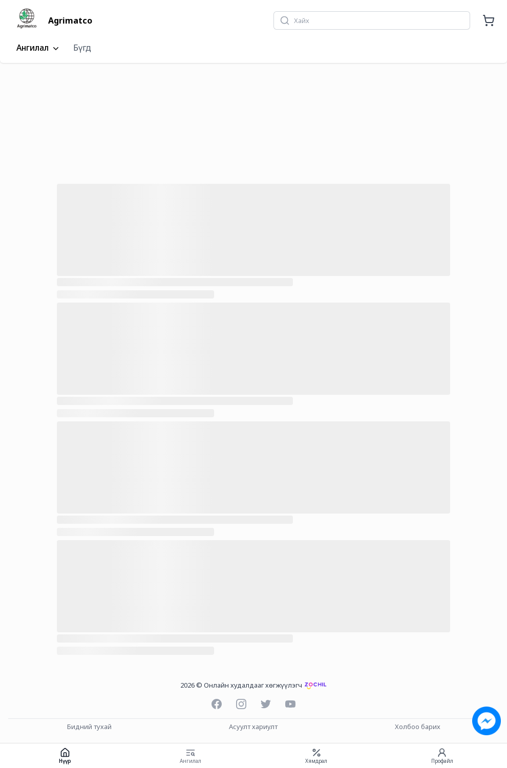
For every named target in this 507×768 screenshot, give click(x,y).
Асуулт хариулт (253, 727)
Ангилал (38, 48)
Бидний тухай (89, 727)
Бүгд (82, 47)
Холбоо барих (417, 727)
